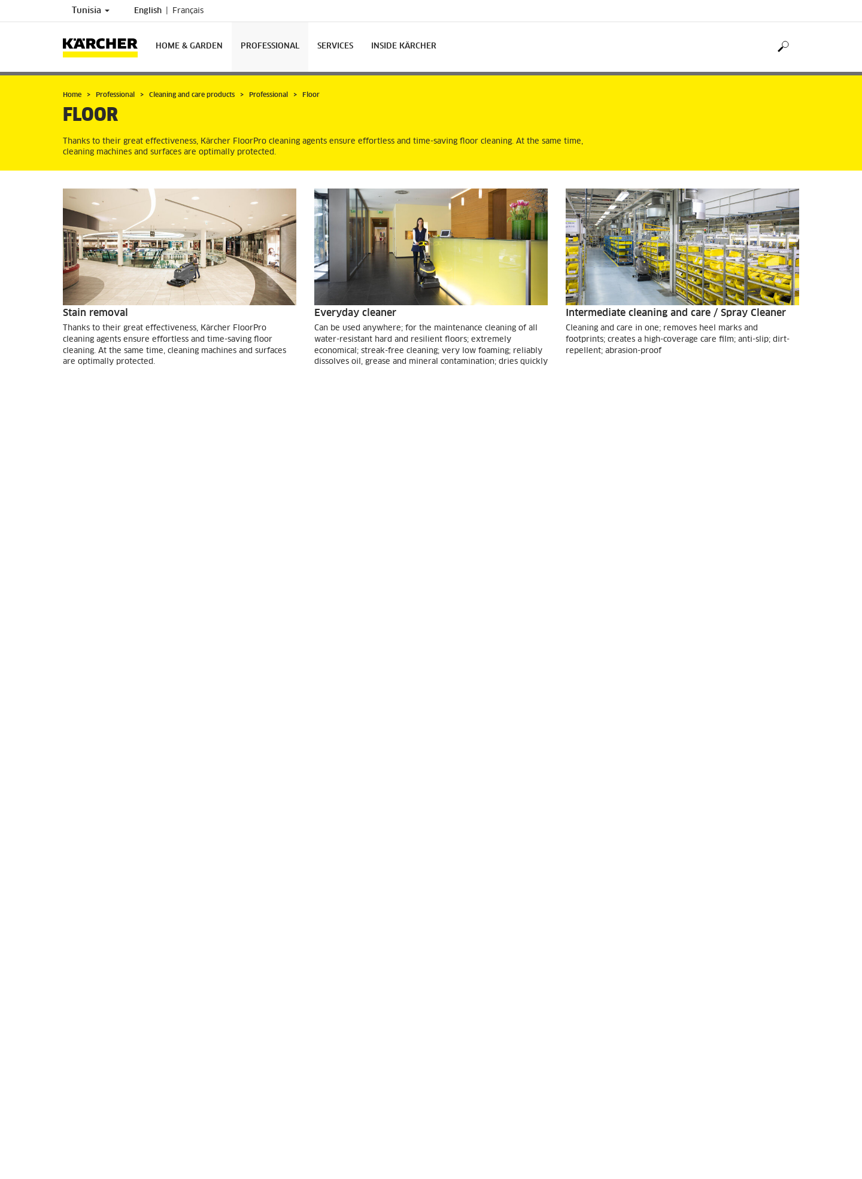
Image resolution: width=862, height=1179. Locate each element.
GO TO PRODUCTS (110, 393)
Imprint (76, 1005)
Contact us (462, 979)
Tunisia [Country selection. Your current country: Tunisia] (91, 11)
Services (335, 46)
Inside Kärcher (403, 46)
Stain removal (95, 313)
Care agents (341, 543)
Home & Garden (189, 46)
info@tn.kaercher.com (505, 1062)
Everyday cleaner (355, 313)
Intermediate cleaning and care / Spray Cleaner (676, 313)
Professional (270, 46)
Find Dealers (85, 995)
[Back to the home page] (105, 47)
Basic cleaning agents (113, 543)
